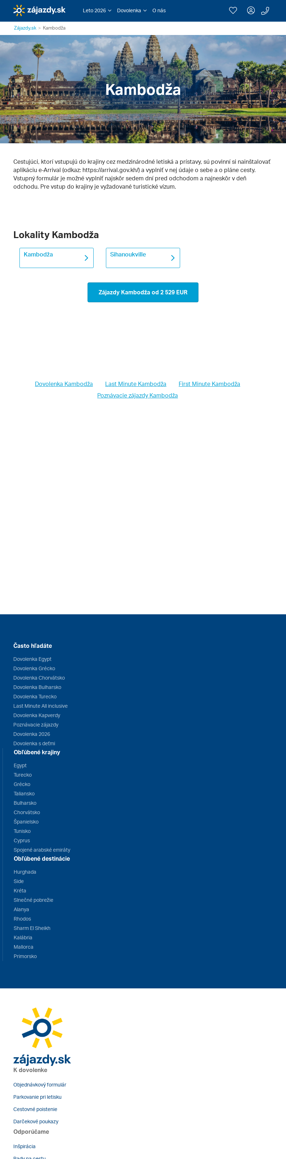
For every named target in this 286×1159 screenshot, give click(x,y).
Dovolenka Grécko (34, 668)
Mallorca (23, 947)
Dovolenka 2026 (31, 734)
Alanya (21, 909)
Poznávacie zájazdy (35, 724)
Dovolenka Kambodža (64, 383)
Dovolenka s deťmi (34, 743)
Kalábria (23, 937)
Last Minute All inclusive (40, 706)
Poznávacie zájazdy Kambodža (137, 395)
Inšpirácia (24, 1146)
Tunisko (22, 831)
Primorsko (25, 956)
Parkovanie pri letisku (37, 1097)
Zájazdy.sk (25, 28)
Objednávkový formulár (39, 1084)
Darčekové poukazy (35, 1121)
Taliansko (24, 793)
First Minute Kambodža (209, 383)
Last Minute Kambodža (135, 383)
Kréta (20, 890)
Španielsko (26, 821)
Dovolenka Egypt (32, 659)
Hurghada (25, 872)
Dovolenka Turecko (35, 696)
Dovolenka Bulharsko (37, 687)
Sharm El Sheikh (32, 928)
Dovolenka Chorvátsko (39, 678)
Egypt (20, 765)
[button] (97, 10)
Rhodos (22, 919)
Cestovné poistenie (35, 1109)
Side (19, 881)
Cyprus (22, 840)
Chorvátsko (27, 812)
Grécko (22, 784)
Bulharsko (25, 803)
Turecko (23, 775)
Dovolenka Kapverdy (36, 715)
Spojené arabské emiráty (42, 850)
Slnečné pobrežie (33, 900)
